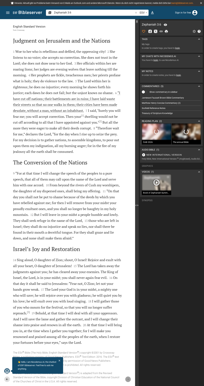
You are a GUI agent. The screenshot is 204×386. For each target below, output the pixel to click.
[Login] (195, 13)
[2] (100, 121)
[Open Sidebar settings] (194, 31)
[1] (82, 115)
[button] (201, 3)
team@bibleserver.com (182, 3)
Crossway (21, 30)
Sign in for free (183, 12)
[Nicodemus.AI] (7, 371)
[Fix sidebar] (137, 22)
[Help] (199, 31)
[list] (171, 105)
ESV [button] (144, 13)
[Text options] (152, 13)
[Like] (143, 31)
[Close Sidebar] (137, 205)
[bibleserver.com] (27, 13)
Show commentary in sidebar (163, 92)
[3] (28, 312)
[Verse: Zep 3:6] (165, 24)
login (177, 48)
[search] (94, 12)
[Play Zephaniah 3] (171, 155)
